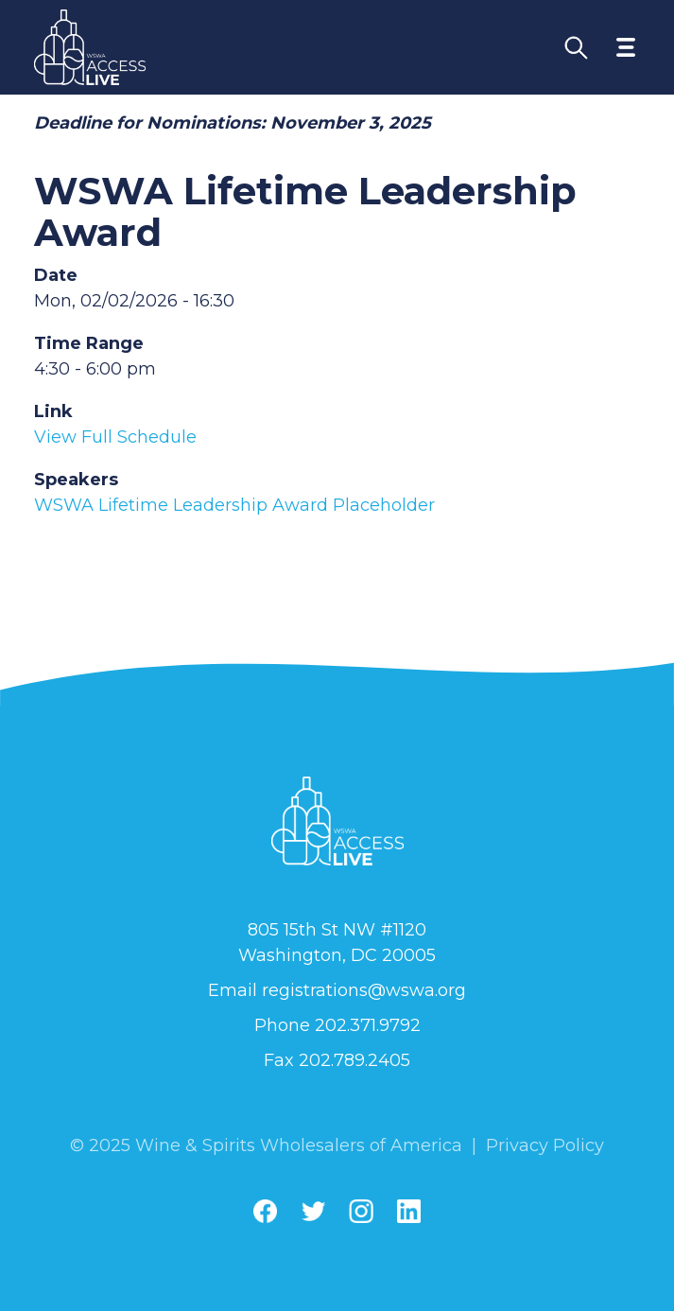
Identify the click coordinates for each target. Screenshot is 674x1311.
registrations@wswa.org (364, 990)
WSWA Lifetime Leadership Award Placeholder (234, 505)
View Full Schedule (115, 437)
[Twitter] (313, 1211)
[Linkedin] (409, 1211)
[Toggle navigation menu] (626, 47)
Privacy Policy (545, 1145)
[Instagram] (361, 1211)
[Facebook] (265, 1211)
